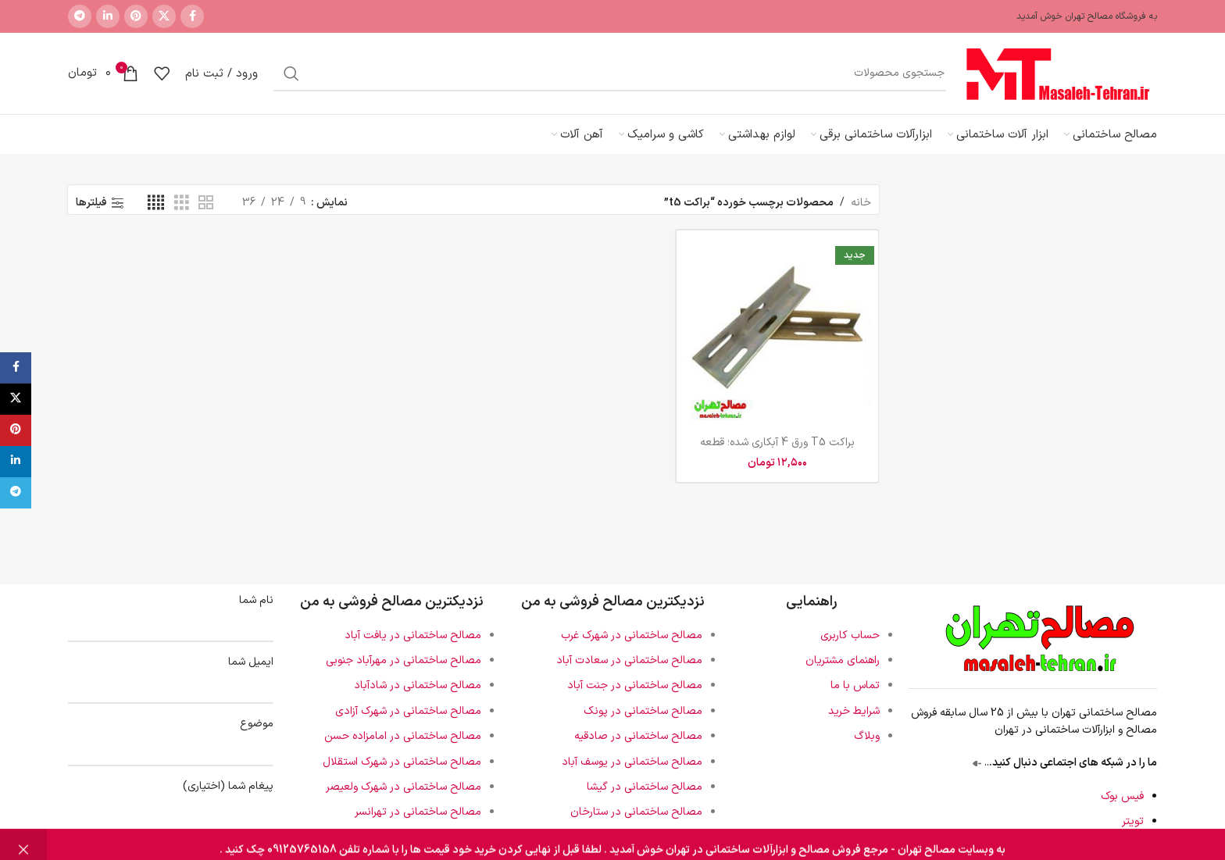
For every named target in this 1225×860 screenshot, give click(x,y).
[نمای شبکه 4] (156, 203)
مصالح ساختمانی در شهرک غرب (631, 635)
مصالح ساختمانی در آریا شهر (638, 838)
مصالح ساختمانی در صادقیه (638, 736)
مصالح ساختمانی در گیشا (644, 787)
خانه (861, 202)
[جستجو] (609, 73)
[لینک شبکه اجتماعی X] (164, 16)
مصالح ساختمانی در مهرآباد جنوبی (403, 660)
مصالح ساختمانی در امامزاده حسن (402, 736)
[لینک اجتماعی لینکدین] (108, 16)
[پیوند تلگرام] (79, 16)
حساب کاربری (850, 635)
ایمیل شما (170, 674)
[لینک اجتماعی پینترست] (136, 16)
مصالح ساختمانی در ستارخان (636, 812)
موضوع (170, 736)
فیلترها (91, 203)
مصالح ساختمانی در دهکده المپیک (402, 838)
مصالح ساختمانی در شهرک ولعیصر (403, 787)
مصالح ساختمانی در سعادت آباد (629, 660)
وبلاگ (867, 736)
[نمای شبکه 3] (181, 203)
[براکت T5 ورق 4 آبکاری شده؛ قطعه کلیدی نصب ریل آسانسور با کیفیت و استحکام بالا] (777, 331)
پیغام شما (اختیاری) (170, 806)
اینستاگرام (1122, 846)
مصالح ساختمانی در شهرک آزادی (408, 711)
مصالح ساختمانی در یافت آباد (413, 635)
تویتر (1133, 821)
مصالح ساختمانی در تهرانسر (418, 812)
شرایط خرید (854, 711)
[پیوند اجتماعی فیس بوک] (192, 16)
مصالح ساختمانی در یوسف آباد (632, 762)
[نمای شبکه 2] (205, 203)
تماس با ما (855, 685)
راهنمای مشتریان (842, 660)
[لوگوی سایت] (1059, 73)
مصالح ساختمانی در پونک (643, 711)
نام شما (170, 612)
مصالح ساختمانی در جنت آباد (634, 685)
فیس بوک (1122, 796)
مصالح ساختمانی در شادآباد (417, 685)
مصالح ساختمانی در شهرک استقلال (402, 762)
